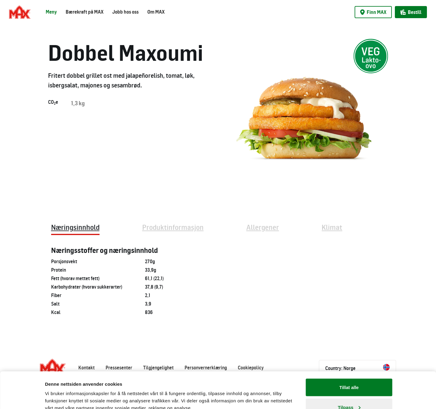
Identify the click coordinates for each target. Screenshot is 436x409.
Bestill (410, 12)
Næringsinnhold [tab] (75, 227)
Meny (51, 12)
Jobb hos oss (125, 12)
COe (53, 102)
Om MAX (156, 12)
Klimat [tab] (332, 227)
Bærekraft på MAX (84, 12)
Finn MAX (373, 12)
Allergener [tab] (262, 227)
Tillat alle (349, 353)
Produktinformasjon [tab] (173, 227)
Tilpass (349, 373)
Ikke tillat (349, 392)
